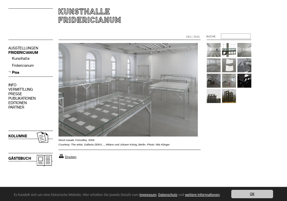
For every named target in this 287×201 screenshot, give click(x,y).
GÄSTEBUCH (19, 158)
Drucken (70, 157)
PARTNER (16, 107)
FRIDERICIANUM (23, 53)
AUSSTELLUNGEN (23, 48)
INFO (12, 85)
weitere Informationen (202, 194)
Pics (15, 72)
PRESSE (15, 94)
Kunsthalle (21, 58)
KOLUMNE (17, 136)
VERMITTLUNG (20, 89)
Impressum (147, 194)
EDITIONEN (17, 103)
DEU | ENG (193, 36)
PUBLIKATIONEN (22, 98)
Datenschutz (167, 194)
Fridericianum (23, 65)
